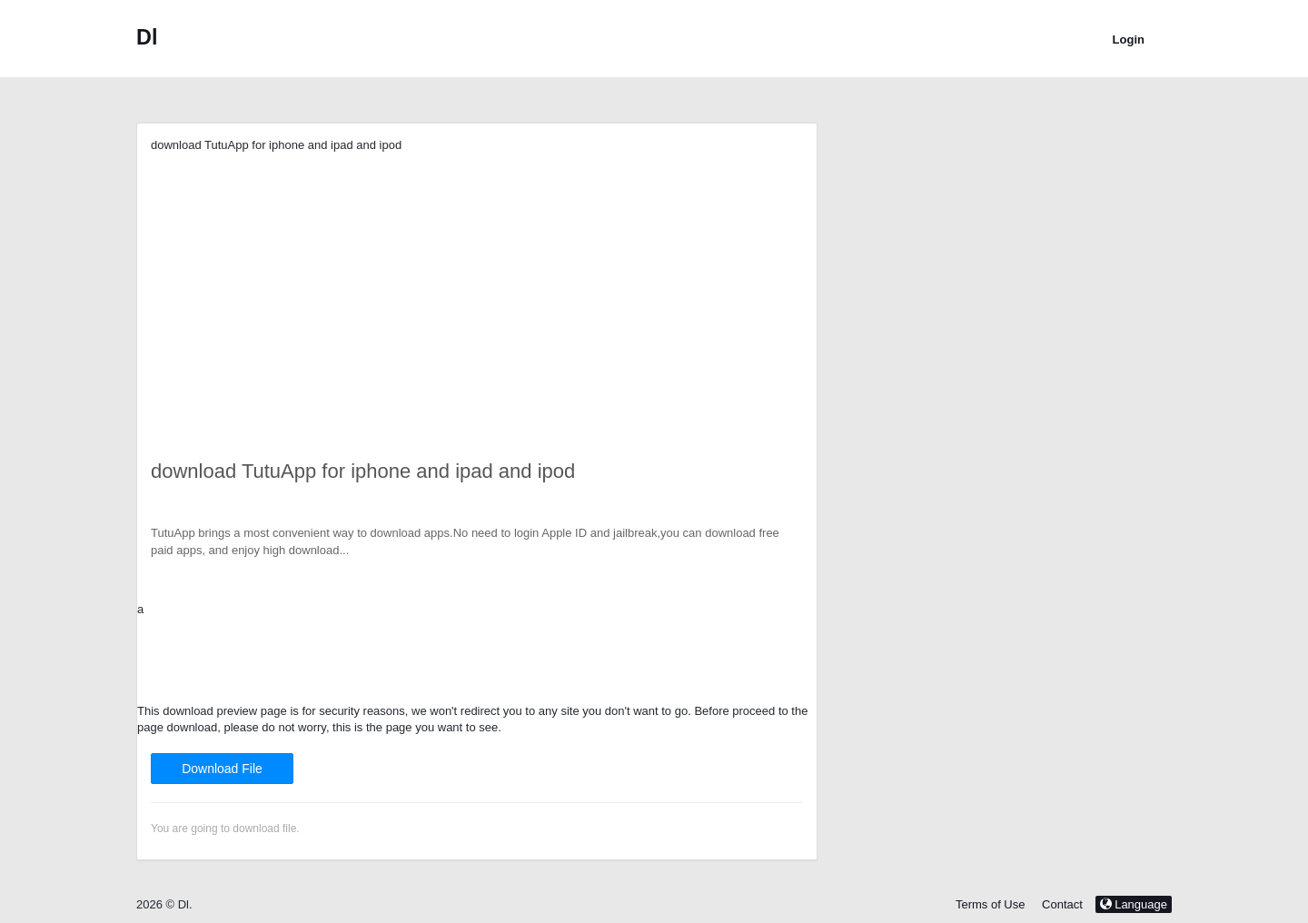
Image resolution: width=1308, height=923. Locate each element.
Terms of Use (991, 904)
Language (1133, 904)
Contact (1062, 904)
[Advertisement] (477, 281)
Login (1128, 39)
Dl (146, 37)
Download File (222, 768)
